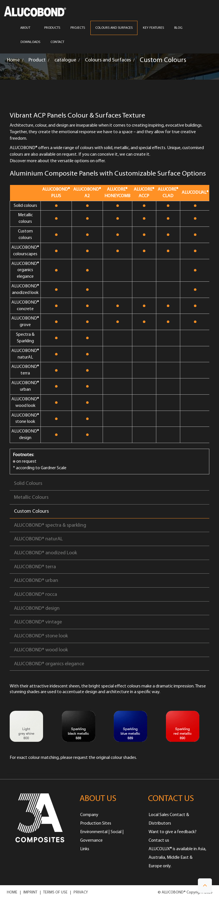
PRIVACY (81, 892)
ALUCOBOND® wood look (41, 650)
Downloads (30, 42)
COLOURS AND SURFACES (114, 28)
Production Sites (95, 823)
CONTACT (57, 42)
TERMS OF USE (55, 892)
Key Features (153, 28)
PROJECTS (78, 28)
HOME (12, 892)
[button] (205, 885)
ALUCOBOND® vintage (38, 622)
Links (84, 849)
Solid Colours (28, 483)
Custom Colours (31, 511)
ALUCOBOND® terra (35, 567)
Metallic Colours (31, 497)
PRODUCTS (52, 28)
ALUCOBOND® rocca (35, 594)
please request (74, 757)
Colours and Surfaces (108, 60)
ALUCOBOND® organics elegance (49, 664)
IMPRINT (30, 892)
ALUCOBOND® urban (36, 580)
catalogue (65, 60)
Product (37, 60)
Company (89, 815)
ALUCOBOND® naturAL (38, 539)
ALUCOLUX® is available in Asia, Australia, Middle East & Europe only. (177, 857)
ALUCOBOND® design (37, 608)
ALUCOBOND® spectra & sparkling (50, 525)
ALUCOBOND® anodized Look (45, 553)
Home (13, 60)
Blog (178, 28)
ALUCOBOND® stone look (41, 636)
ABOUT (27, 28)
